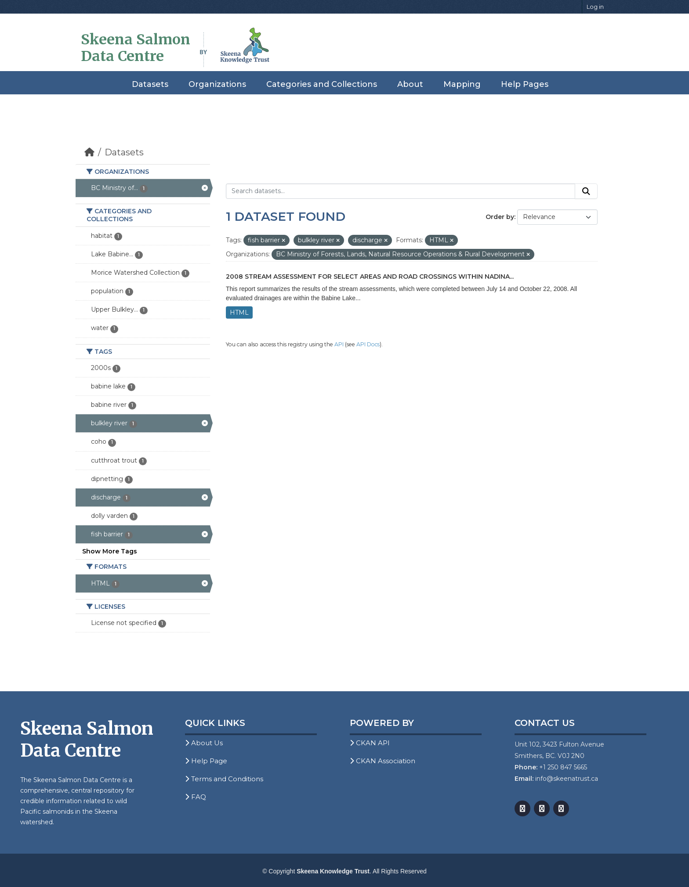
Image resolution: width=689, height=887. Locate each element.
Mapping (462, 84)
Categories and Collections (321, 84)
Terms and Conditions (224, 779)
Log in (595, 6)
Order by (500, 217)
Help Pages (524, 84)
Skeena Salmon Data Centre (135, 48)
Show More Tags (109, 551)
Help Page (206, 761)
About (410, 84)
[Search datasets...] (400, 191)
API (339, 344)
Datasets (150, 84)
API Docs (368, 344)
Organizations (217, 84)
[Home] (89, 152)
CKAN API (370, 743)
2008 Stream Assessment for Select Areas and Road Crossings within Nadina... (370, 276)
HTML (239, 312)
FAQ (195, 797)
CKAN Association (382, 761)
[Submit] (586, 191)
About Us (204, 743)
